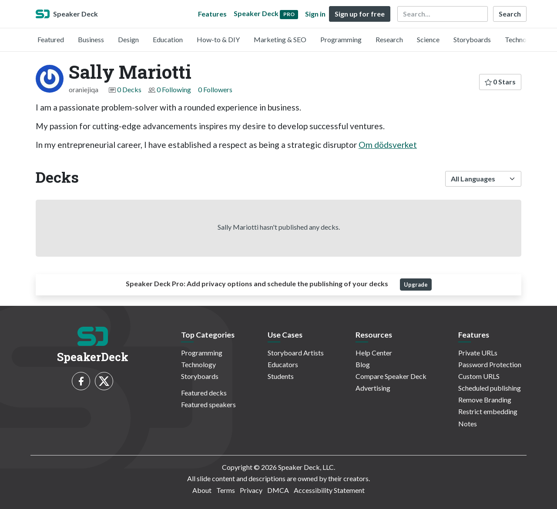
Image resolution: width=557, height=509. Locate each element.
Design (128, 39)
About (201, 490)
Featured (50, 39)
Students (281, 376)
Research (389, 39)
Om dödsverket (388, 145)
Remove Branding (484, 399)
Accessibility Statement (329, 490)
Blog (363, 364)
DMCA (278, 490)
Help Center (374, 352)
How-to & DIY (218, 39)
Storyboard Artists (296, 352)
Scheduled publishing (489, 388)
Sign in (315, 14)
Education (168, 39)
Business (91, 39)
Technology (522, 39)
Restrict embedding (487, 411)
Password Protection (489, 364)
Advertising (373, 388)
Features (212, 14)
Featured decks (204, 392)
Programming (341, 39)
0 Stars (500, 81)
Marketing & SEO (280, 39)
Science (428, 39)
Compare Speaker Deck (391, 376)
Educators (283, 364)
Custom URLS (479, 376)
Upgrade (416, 284)
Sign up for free (360, 14)
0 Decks (129, 89)
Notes (467, 423)
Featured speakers (208, 404)
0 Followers (215, 89)
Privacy (251, 490)
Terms (225, 490)
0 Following (174, 89)
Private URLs (477, 352)
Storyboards (472, 39)
